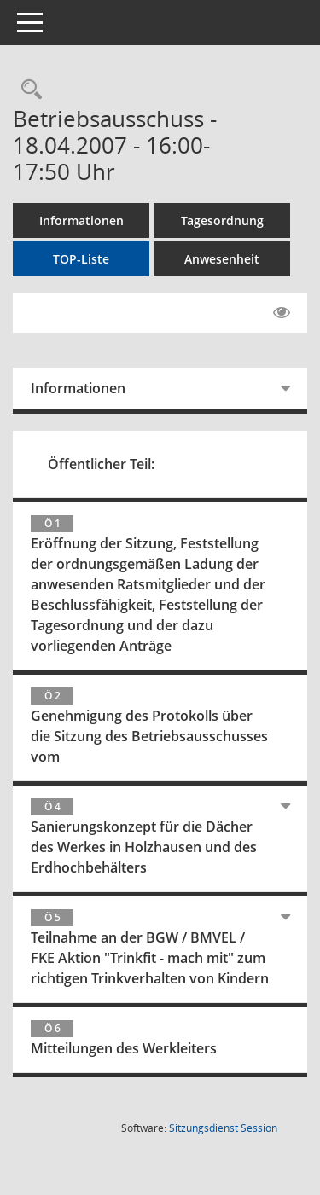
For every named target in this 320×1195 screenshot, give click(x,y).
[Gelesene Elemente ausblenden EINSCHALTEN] (281, 313)
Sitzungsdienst (223, 1128)
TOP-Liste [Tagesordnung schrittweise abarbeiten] (81, 259)
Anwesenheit (221, 259)
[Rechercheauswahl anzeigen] (27, 90)
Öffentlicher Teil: (101, 464)
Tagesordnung (222, 220)
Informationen (81, 220)
